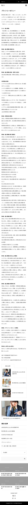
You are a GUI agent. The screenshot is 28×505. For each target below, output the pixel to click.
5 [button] (16, 415)
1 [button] (11, 415)
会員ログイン (24, 1)
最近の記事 (7, 366)
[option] (14, 410)
